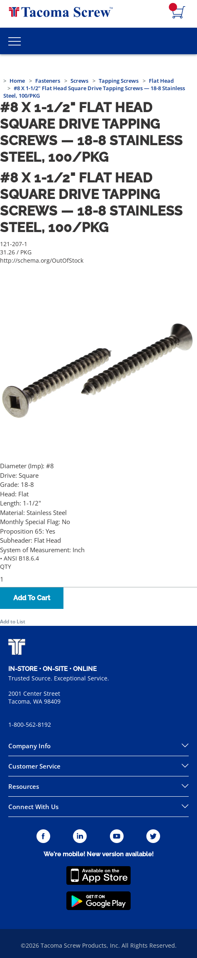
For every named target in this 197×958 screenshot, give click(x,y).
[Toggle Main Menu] (14, 41)
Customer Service (34, 766)
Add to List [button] (12, 621)
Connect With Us (33, 806)
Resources (23, 786)
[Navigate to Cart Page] (179, 13)
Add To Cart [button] (31, 598)
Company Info (29, 746)
